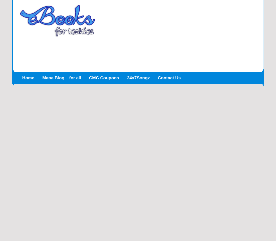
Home (28, 77)
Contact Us (169, 77)
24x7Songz (138, 77)
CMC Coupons (104, 77)
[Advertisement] (138, 52)
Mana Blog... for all (61, 77)
